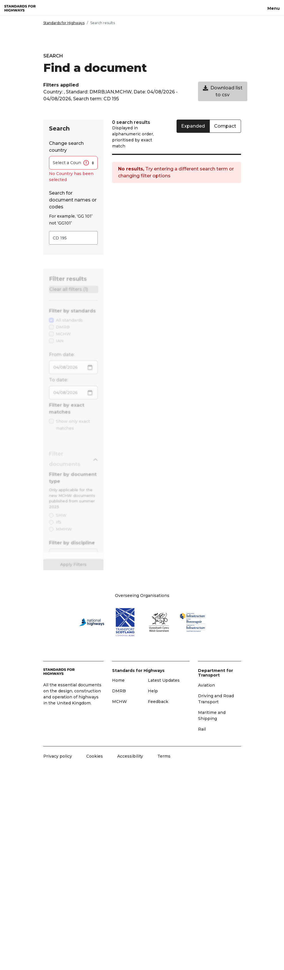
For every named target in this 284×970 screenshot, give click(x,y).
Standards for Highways (64, 23)
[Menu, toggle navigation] (273, 8)
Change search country (66, 147)
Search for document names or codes (73, 200)
